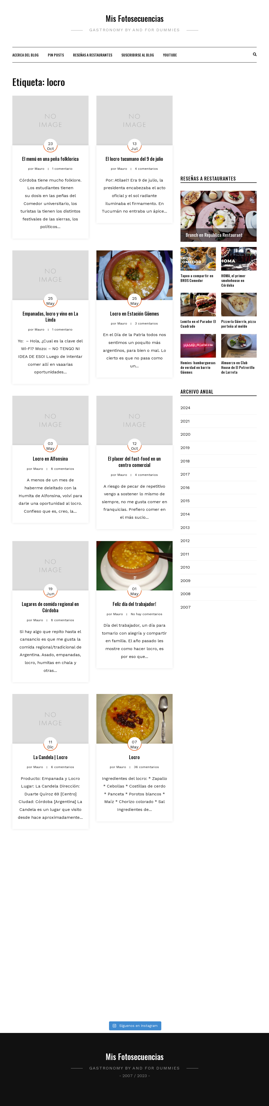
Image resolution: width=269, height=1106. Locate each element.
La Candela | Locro (50, 757)
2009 (185, 580)
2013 (185, 527)
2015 (185, 500)
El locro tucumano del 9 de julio (134, 158)
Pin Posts (56, 55)
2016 (185, 487)
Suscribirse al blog (137, 55)
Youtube (170, 55)
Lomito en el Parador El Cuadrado (198, 323)
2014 (185, 514)
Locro (134, 757)
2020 (185, 434)
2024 (185, 407)
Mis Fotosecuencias (135, 18)
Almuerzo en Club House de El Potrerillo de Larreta (238, 367)
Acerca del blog (25, 55)
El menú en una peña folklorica (50, 158)
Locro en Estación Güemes (134, 313)
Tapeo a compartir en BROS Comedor (196, 278)
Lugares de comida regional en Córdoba (50, 606)
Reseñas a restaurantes (92, 55)
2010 (185, 567)
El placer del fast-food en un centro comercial (134, 461)
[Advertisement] (218, 128)
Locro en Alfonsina (50, 458)
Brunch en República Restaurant (214, 235)
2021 (185, 421)
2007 (185, 607)
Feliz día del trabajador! (134, 603)
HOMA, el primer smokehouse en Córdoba (233, 280)
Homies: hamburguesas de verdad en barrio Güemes (197, 367)
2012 (185, 540)
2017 (185, 474)
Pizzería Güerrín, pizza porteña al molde (238, 323)
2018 (185, 461)
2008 (185, 593)
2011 (184, 554)
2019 (185, 447)
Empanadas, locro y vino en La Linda (50, 316)
